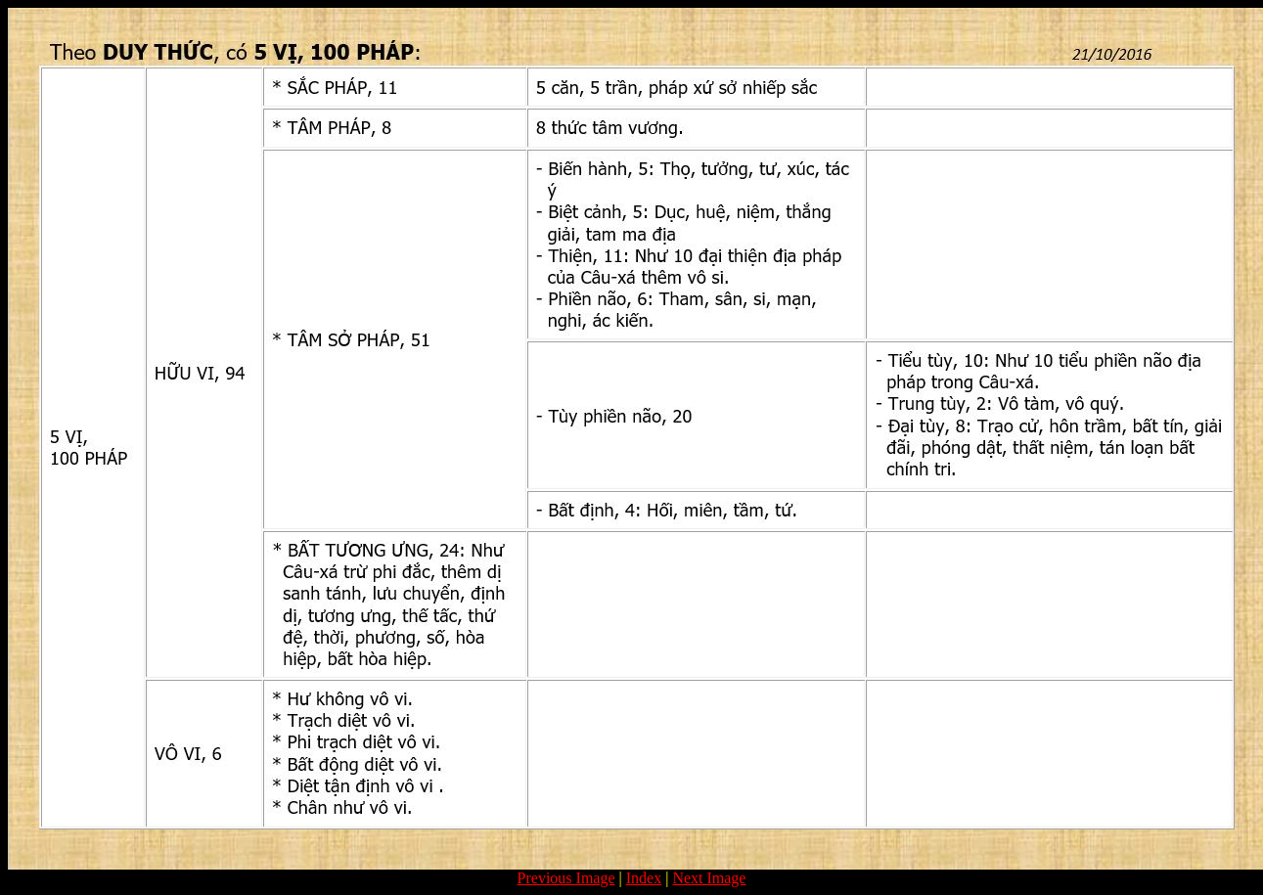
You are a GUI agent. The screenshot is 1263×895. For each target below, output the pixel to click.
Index (643, 878)
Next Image (708, 878)
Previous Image (566, 878)
